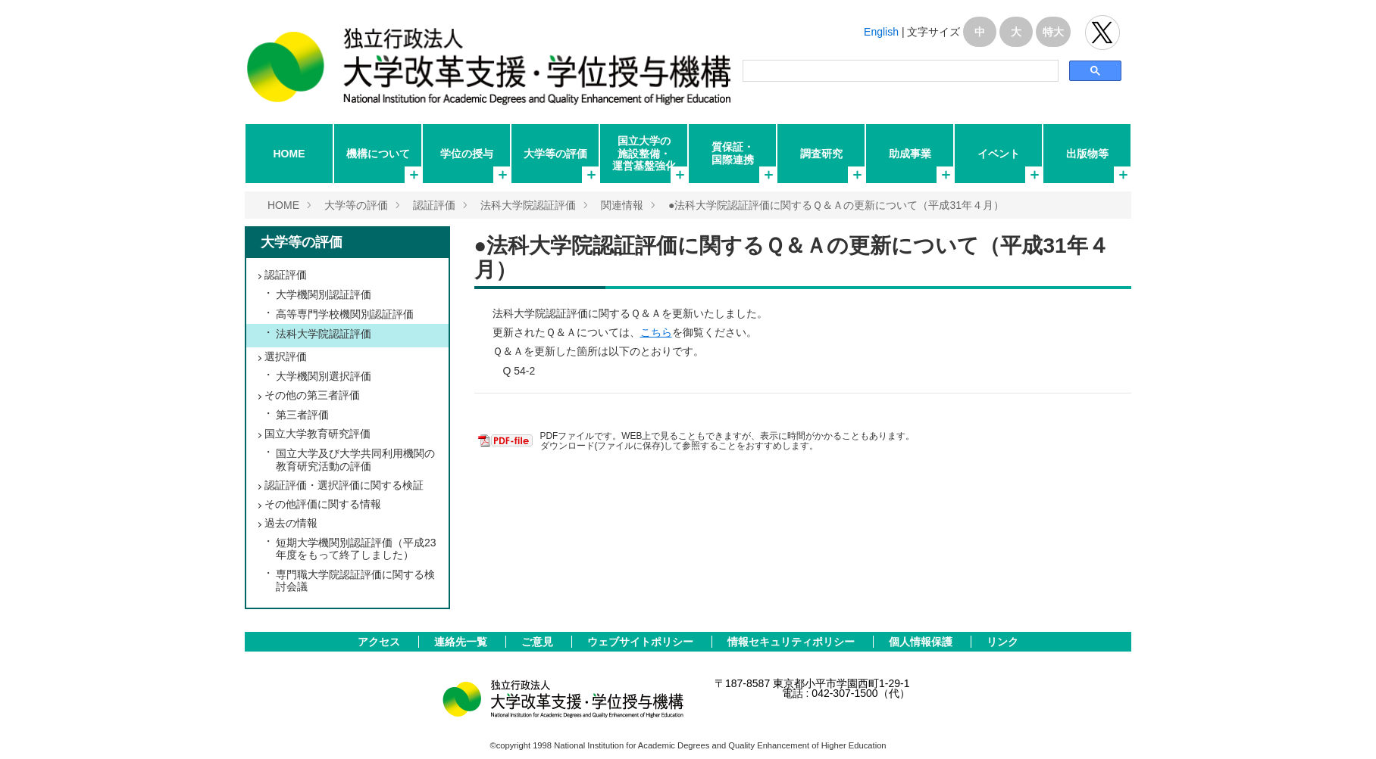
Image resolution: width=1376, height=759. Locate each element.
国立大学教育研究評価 (317, 434)
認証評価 (434, 205)
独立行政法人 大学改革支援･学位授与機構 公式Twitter (1102, 32)
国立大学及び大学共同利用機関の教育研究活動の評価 (355, 459)
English (881, 32)
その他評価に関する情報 (322, 504)
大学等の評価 (555, 154)
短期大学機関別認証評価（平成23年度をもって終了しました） (356, 549)
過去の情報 (290, 523)
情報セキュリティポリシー (792, 642)
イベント (998, 154)
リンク (1002, 642)
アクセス (380, 642)
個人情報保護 (922, 642)
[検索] (899, 71)
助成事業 (910, 154)
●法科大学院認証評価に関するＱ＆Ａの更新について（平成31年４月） (836, 205)
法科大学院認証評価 (528, 205)
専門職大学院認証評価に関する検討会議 (355, 580)
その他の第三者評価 (312, 395)
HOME (289, 154)
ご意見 (538, 642)
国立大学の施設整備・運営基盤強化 (644, 153)
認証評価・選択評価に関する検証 (344, 485)
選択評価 (285, 356)
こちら (656, 332)
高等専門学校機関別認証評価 (345, 314)
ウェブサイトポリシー (641, 642)
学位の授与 (466, 154)
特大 (1053, 32)
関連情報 (622, 205)
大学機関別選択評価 (323, 376)
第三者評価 (302, 415)
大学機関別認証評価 (323, 294)
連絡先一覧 (462, 642)
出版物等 (1087, 154)
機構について (378, 154)
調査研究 (821, 154)
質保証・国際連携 (732, 153)
